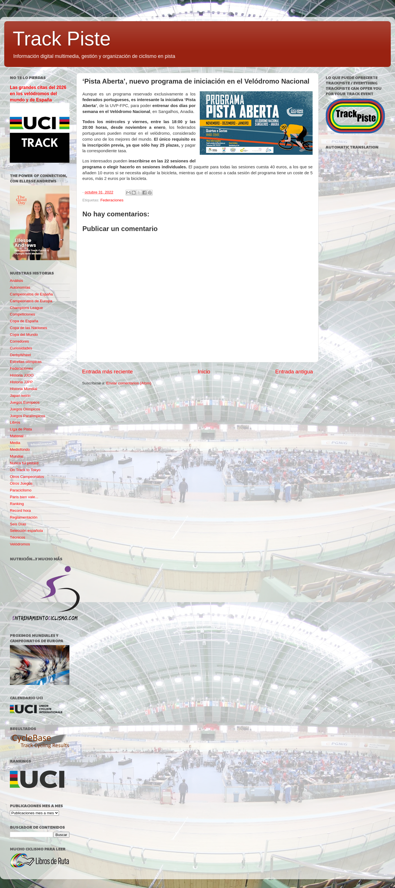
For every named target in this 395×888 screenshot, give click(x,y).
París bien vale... (24, 497)
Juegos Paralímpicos (27, 416)
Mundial (16, 456)
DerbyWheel (20, 355)
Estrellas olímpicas (26, 362)
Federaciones (112, 200)
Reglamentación (24, 517)
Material (16, 436)
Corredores (19, 341)
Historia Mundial (23, 389)
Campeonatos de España (31, 294)
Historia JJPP (21, 382)
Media (15, 443)
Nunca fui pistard (24, 463)
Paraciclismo (21, 490)
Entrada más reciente (107, 372)
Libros (15, 422)
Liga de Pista (21, 429)
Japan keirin (20, 395)
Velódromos (20, 544)
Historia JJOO (22, 375)
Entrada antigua (294, 372)
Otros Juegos (21, 483)
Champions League (26, 308)
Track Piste (62, 39)
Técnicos (17, 537)
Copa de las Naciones (28, 328)
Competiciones (22, 314)
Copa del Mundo (24, 334)
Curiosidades (21, 348)
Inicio (204, 372)
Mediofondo (20, 449)
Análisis (16, 280)
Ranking (17, 504)
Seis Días (18, 524)
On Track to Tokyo (25, 470)
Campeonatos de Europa (31, 301)
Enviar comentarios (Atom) (129, 383)
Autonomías (20, 287)
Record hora (20, 510)
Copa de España (24, 321)
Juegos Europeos (25, 402)
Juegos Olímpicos (25, 409)
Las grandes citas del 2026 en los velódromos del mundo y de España (38, 93)
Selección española (26, 530)
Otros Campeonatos (27, 477)
